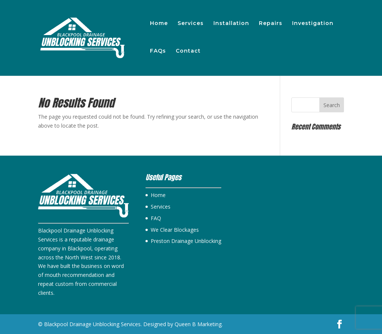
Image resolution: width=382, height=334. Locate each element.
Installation (231, 23)
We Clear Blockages (175, 229)
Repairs (270, 23)
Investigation (313, 23)
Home (159, 23)
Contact (188, 51)
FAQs (158, 51)
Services (191, 23)
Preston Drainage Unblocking (186, 240)
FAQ (156, 218)
